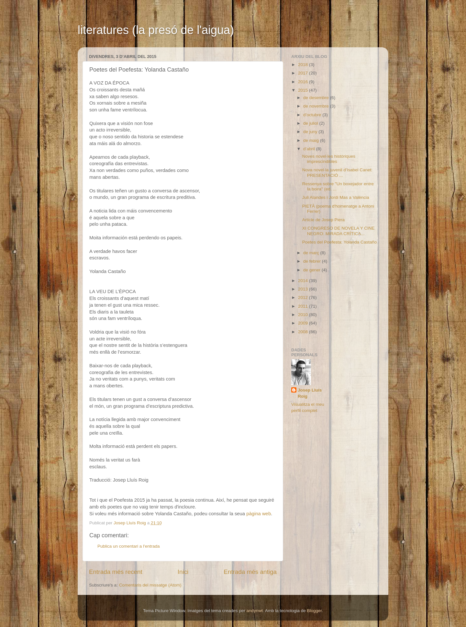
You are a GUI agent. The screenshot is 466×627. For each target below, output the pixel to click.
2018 (303, 64)
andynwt (255, 610)
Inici (183, 571)
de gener (312, 270)
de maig (311, 140)
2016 (303, 81)
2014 (303, 280)
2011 (303, 306)
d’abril (309, 148)
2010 (303, 314)
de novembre (316, 106)
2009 (303, 323)
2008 (303, 331)
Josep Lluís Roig (310, 393)
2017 (303, 73)
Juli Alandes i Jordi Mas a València (335, 197)
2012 (303, 297)
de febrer (312, 261)
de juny (310, 131)
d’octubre (312, 114)
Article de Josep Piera (323, 219)
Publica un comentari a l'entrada (128, 546)
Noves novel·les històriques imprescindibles (328, 159)
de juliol (311, 123)
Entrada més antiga (250, 571)
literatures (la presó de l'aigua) (156, 30)
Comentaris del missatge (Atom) (150, 585)
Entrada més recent (115, 571)
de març (311, 252)
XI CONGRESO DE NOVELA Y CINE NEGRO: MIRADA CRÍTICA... (338, 231)
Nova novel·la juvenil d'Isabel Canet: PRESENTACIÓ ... (337, 172)
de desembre (316, 97)
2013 (303, 289)
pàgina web (258, 513)
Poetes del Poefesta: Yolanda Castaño (339, 242)
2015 (303, 90)
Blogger (314, 610)
